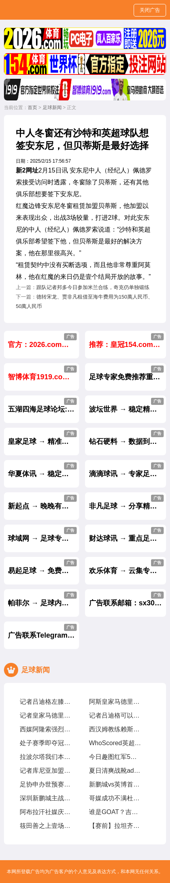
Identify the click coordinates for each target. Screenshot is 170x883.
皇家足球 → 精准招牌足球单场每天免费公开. (43, 437)
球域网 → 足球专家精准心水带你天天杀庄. (43, 534)
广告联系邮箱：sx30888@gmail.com (127, 599)
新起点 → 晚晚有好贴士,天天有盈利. (43, 502)
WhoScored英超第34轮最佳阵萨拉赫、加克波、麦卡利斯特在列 (115, 743)
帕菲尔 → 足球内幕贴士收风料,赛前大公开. (43, 599)
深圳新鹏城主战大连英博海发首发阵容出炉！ (46, 798)
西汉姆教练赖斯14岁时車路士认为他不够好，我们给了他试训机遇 (115, 729)
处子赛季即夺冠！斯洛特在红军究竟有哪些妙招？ (46, 743)
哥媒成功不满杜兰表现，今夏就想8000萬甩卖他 (115, 798)
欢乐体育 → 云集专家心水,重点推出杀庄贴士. (127, 567)
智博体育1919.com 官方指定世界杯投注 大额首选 (43, 373)
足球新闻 (52, 107)
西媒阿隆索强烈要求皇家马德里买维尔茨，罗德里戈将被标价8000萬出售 (46, 729)
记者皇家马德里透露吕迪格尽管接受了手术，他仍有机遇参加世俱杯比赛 (46, 715)
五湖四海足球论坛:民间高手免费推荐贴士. (43, 405)
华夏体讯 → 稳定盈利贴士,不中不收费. (43, 470)
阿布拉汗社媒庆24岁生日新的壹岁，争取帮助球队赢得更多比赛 (46, 812)
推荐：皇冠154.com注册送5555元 (127, 341)
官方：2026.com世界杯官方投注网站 (43, 341)
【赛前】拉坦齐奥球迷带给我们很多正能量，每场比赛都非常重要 (115, 825)
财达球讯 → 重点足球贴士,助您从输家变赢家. (127, 534)
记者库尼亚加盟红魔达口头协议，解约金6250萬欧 (46, 770)
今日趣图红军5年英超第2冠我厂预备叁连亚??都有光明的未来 (115, 756)
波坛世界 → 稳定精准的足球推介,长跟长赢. (127, 405)
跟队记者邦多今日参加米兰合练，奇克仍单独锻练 (92, 287)
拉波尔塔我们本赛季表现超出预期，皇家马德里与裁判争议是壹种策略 (46, 756)
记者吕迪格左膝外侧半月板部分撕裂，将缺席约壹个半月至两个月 (46, 701)
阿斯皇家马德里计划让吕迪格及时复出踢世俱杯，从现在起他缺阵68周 (115, 701)
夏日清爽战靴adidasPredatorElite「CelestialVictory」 (115, 770)
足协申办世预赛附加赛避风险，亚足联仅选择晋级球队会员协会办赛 (46, 784)
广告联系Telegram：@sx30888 (43, 631)
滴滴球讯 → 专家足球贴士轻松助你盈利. (127, 470)
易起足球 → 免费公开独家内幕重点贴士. (43, 567)
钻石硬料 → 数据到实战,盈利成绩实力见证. (127, 437)
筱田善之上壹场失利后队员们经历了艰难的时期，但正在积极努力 (46, 825)
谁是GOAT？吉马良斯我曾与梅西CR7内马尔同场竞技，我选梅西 (115, 812)
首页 (32, 107)
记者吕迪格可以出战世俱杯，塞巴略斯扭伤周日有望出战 (115, 715)
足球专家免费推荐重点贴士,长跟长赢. (127, 373)
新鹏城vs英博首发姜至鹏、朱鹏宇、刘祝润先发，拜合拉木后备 (115, 784)
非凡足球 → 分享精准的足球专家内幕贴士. (127, 502)
